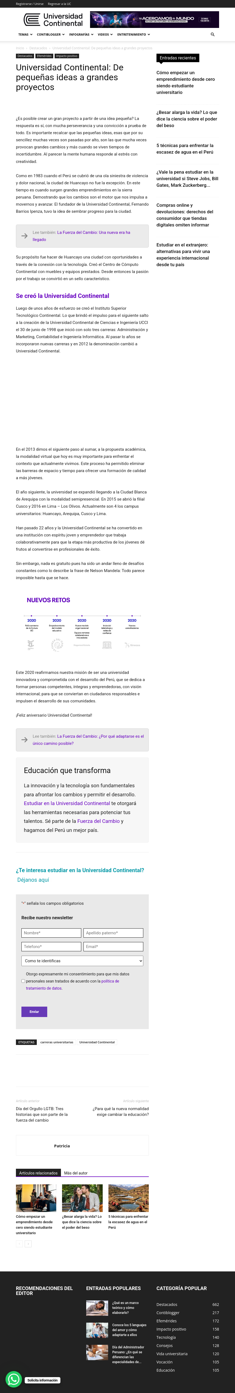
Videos (105, 34)
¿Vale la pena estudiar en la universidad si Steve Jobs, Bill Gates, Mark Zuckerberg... (187, 178)
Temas (25, 34)
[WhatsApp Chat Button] (13, 1379)
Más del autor (76, 1173)
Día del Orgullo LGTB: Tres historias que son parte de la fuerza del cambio (42, 1114)
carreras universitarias (56, 1042)
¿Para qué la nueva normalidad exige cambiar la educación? (121, 1111)
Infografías (81, 34)
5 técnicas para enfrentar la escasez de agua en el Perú (128, 1222)
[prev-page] (19, 1243)
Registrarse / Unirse (30, 4)
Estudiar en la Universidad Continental (67, 803)
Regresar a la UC (59, 4)
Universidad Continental (97, 1042)
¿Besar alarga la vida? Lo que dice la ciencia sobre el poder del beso (82, 1222)
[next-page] (28, 1243)
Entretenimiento (133, 34)
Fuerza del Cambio (98, 821)
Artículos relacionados (38, 1173)
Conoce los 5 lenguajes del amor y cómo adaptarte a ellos (129, 1330)
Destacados (38, 48)
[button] (212, 34)
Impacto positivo (66, 56)
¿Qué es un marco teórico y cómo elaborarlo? (125, 1308)
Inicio (20, 48)
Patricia (62, 1145)
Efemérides (44, 56)
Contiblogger (51, 34)
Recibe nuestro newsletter (47, 917)
